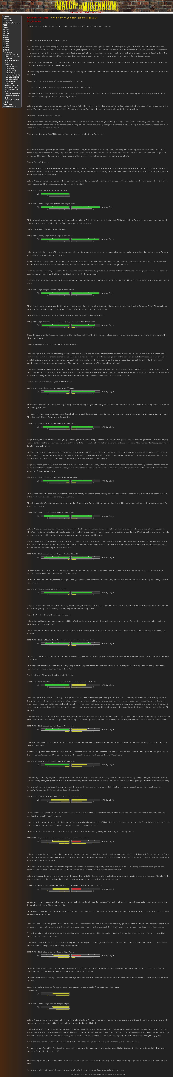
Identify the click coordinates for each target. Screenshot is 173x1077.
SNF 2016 (6, 33)
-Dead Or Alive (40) (11, 54)
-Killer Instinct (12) (11, 67)
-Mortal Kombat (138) (12, 75)
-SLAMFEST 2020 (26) (12, 85)
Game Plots (7, 19)
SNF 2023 (6, 48)
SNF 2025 (6, 50)
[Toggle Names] (34, 21)
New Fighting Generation (11, 23)
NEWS (72, 12)
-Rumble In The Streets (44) (10, 82)
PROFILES (87, 12)
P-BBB (5, 25)
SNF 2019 (6, 39)
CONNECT (99, 12)
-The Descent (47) (11, 87)
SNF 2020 (6, 42)
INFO (76, 12)
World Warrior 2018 (37, 17)
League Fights (7, 21)
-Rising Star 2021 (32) (12, 77)
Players (5, 27)
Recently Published (9, 106)
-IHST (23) (8, 64)
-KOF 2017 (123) (10, 71)
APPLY (81, 12)
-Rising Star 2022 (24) (12, 79)
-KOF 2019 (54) (10, 73)
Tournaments (7, 52)
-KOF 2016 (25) (10, 69)
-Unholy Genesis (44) (12, 94)
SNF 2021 (6, 44)
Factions (6, 17)
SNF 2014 (6, 29)
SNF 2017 (6, 35)
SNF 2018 (6, 37)
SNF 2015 (6, 31)
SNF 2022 (6, 46)
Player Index (7, 104)
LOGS (93, 12)
